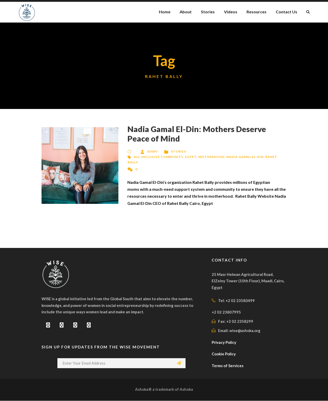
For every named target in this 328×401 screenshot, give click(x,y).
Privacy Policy (225, 342)
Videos (229, 11)
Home (163, 11)
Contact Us (286, 11)
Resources (255, 11)
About (184, 11)
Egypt (190, 157)
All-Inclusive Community (158, 157)
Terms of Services (228, 366)
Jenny (152, 151)
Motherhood (210, 157)
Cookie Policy (224, 354)
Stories (206, 11)
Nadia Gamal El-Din (244, 157)
